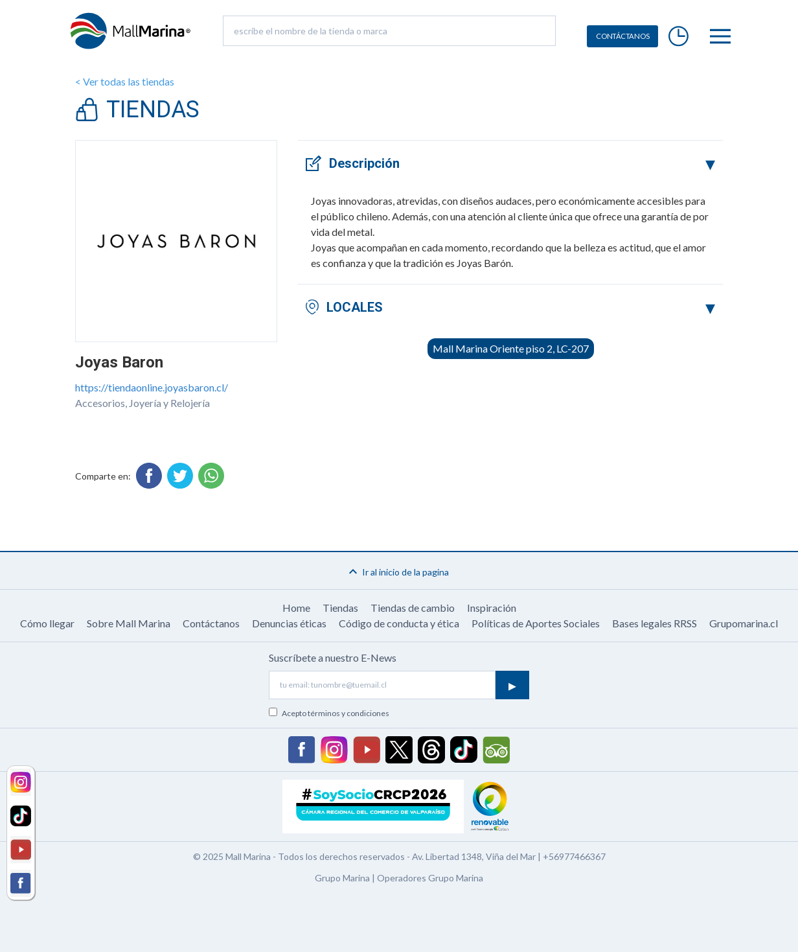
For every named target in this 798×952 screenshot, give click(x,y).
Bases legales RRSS (654, 623)
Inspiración (491, 607)
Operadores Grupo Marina (430, 877)
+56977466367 (574, 856)
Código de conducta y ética (399, 623)
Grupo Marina (342, 877)
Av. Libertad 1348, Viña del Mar (474, 856)
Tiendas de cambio (412, 607)
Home (296, 607)
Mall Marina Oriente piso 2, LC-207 (511, 348)
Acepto (335, 713)
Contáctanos (211, 623)
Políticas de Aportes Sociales (536, 623)
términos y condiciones (348, 713)
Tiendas (340, 607)
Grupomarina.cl (743, 623)
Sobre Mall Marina (128, 623)
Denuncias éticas (289, 623)
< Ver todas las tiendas (124, 81)
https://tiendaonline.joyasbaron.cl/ (151, 387)
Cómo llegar (47, 623)
